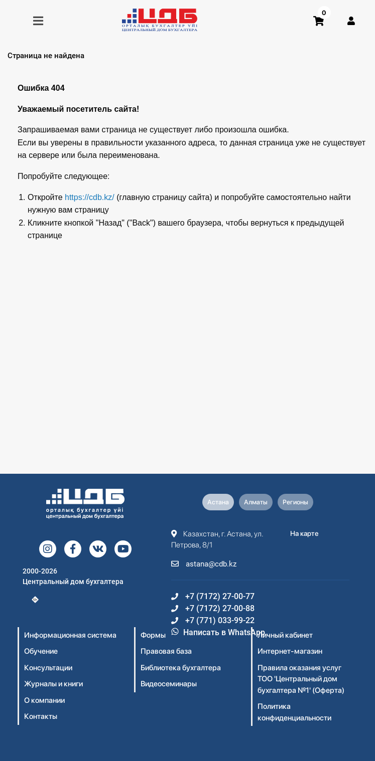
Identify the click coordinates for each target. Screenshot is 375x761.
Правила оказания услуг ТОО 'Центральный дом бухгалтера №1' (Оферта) (301, 679)
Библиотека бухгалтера (181, 667)
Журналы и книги (53, 683)
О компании (44, 700)
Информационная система (70, 635)
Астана (218, 502)
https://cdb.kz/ (89, 197)
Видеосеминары (169, 683)
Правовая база (166, 651)
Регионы (295, 502)
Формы (153, 635)
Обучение (41, 651)
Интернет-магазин (290, 651)
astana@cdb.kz (203, 563)
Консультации (48, 667)
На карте (304, 533)
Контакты (40, 716)
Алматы (256, 502)
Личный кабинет (285, 635)
